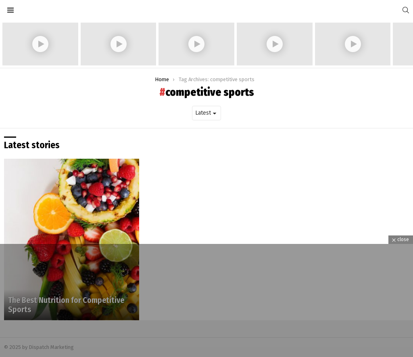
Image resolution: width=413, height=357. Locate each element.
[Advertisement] (206, 300)
